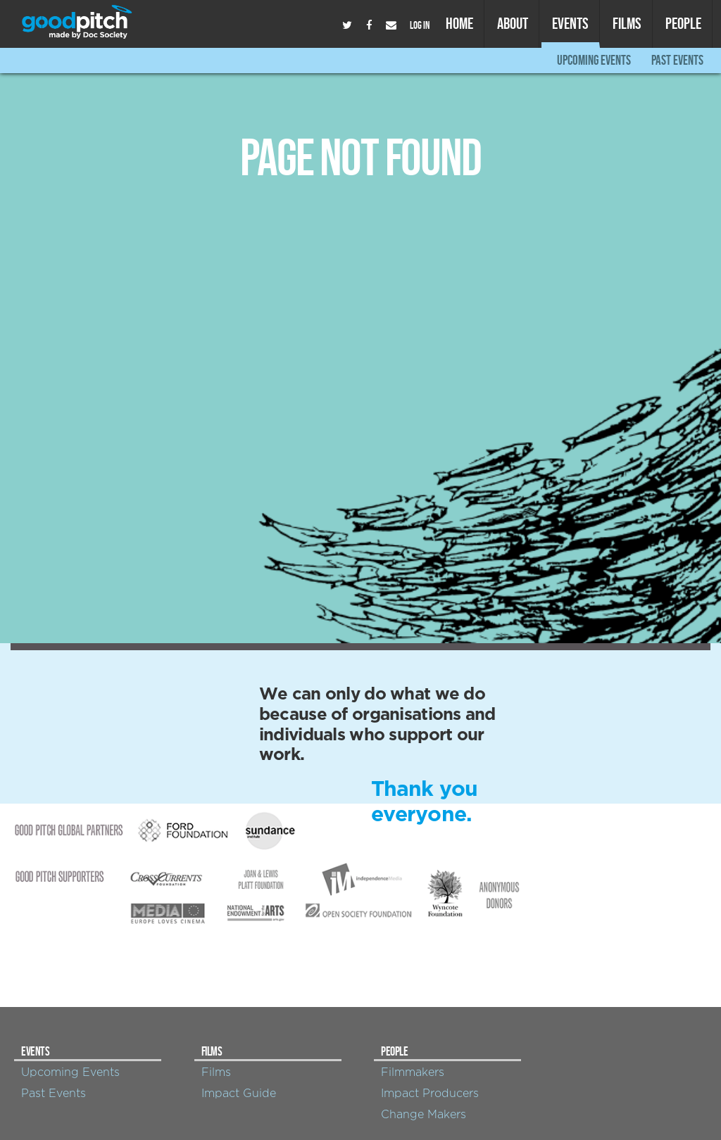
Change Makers (423, 1114)
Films (627, 23)
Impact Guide (238, 1093)
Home (459, 23)
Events (570, 23)
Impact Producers (430, 1093)
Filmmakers (412, 1072)
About (512, 23)
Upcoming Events (594, 60)
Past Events (677, 60)
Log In (420, 25)
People (683, 23)
